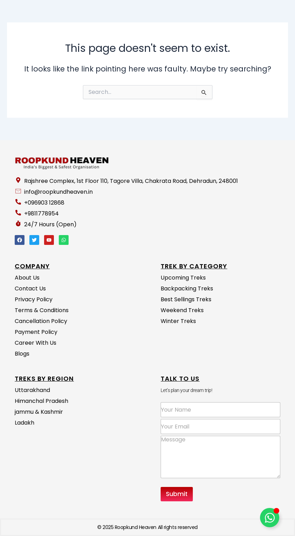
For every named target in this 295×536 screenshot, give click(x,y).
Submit (177, 494)
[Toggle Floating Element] (269, 517)
